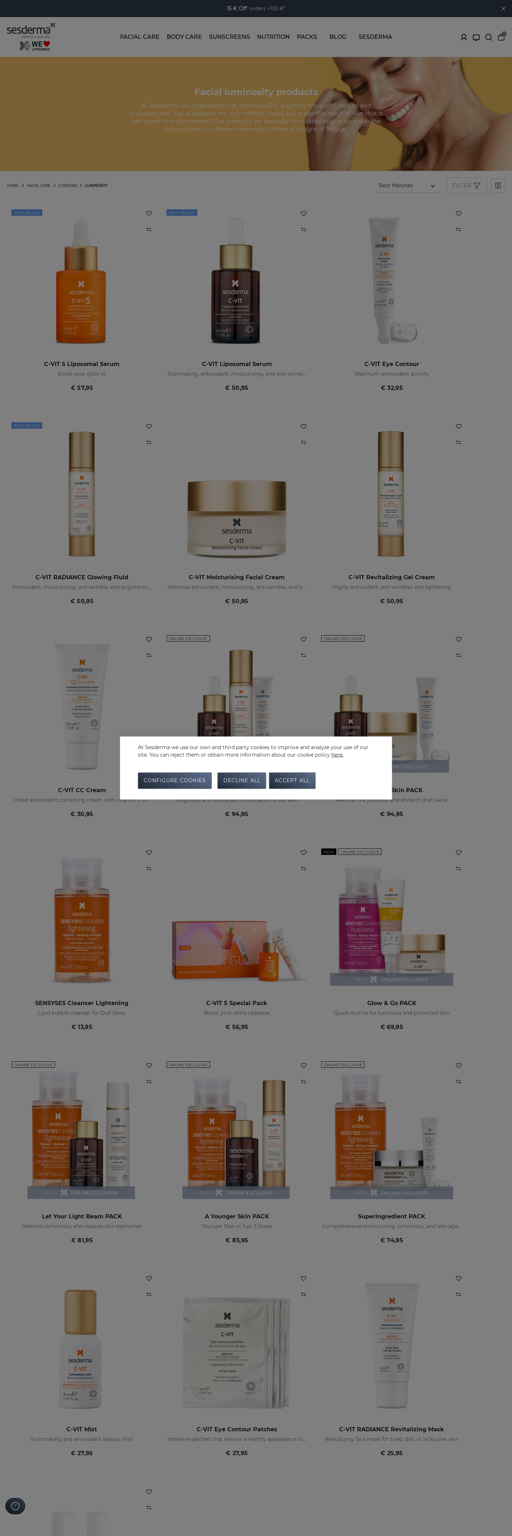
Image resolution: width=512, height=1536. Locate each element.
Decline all (242, 781)
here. (337, 754)
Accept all (292, 781)
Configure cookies (175, 781)
